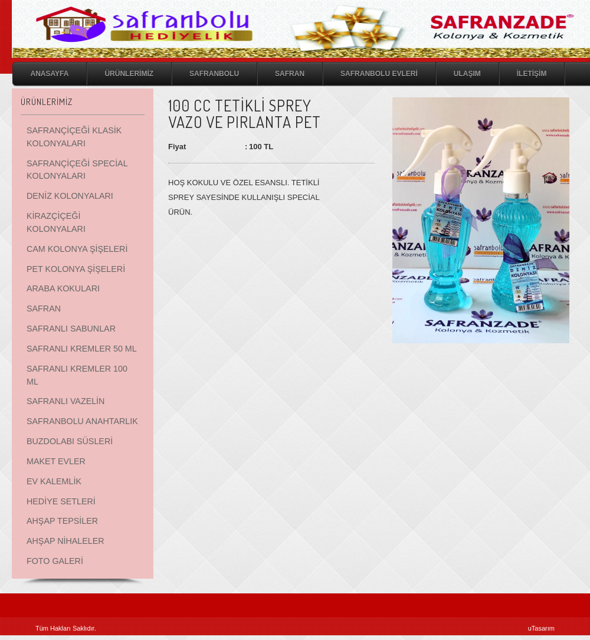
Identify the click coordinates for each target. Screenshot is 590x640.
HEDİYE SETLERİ (61, 501)
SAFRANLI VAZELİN (65, 401)
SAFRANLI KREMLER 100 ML (77, 375)
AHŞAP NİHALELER (65, 541)
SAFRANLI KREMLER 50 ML (82, 348)
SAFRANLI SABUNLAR (71, 328)
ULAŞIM (467, 74)
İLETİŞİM (532, 74)
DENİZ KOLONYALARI (70, 196)
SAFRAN (289, 74)
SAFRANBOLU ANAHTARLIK (82, 421)
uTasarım (541, 628)
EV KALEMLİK (54, 481)
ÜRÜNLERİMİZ (128, 74)
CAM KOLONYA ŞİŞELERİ (77, 249)
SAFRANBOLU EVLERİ (379, 74)
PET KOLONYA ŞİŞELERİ (76, 269)
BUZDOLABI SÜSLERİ (70, 441)
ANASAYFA (50, 74)
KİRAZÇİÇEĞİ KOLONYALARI (56, 222)
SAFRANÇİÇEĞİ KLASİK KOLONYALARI (74, 137)
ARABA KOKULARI (63, 288)
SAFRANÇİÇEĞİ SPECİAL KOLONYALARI (77, 170)
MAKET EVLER (56, 461)
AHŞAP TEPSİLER (62, 521)
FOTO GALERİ (55, 561)
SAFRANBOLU (214, 74)
